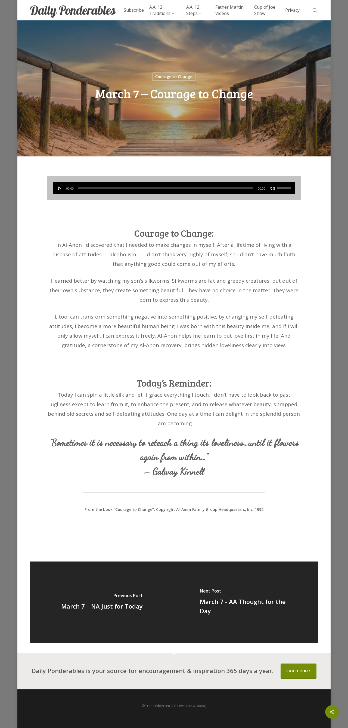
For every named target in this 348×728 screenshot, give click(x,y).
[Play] (59, 188)
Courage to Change (173, 76)
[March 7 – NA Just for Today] (102, 602)
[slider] (165, 188)
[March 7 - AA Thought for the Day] (246, 602)
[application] (174, 188)
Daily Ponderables (72, 10)
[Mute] (272, 188)
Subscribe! (298, 671)
